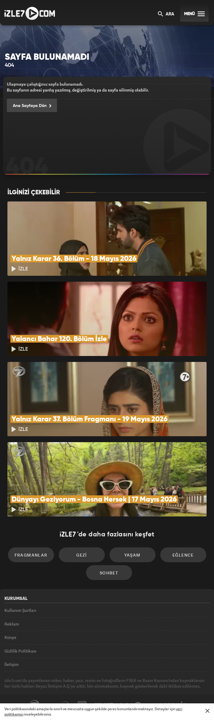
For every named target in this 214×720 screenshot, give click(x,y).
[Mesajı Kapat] (207, 710)
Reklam (11, 624)
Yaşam (132, 555)
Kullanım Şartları (20, 610)
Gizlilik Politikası (20, 651)
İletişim (11, 664)
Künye (10, 637)
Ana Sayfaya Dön (32, 106)
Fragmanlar (31, 555)
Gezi (81, 555)
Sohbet (109, 573)
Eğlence (183, 555)
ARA (166, 14)
